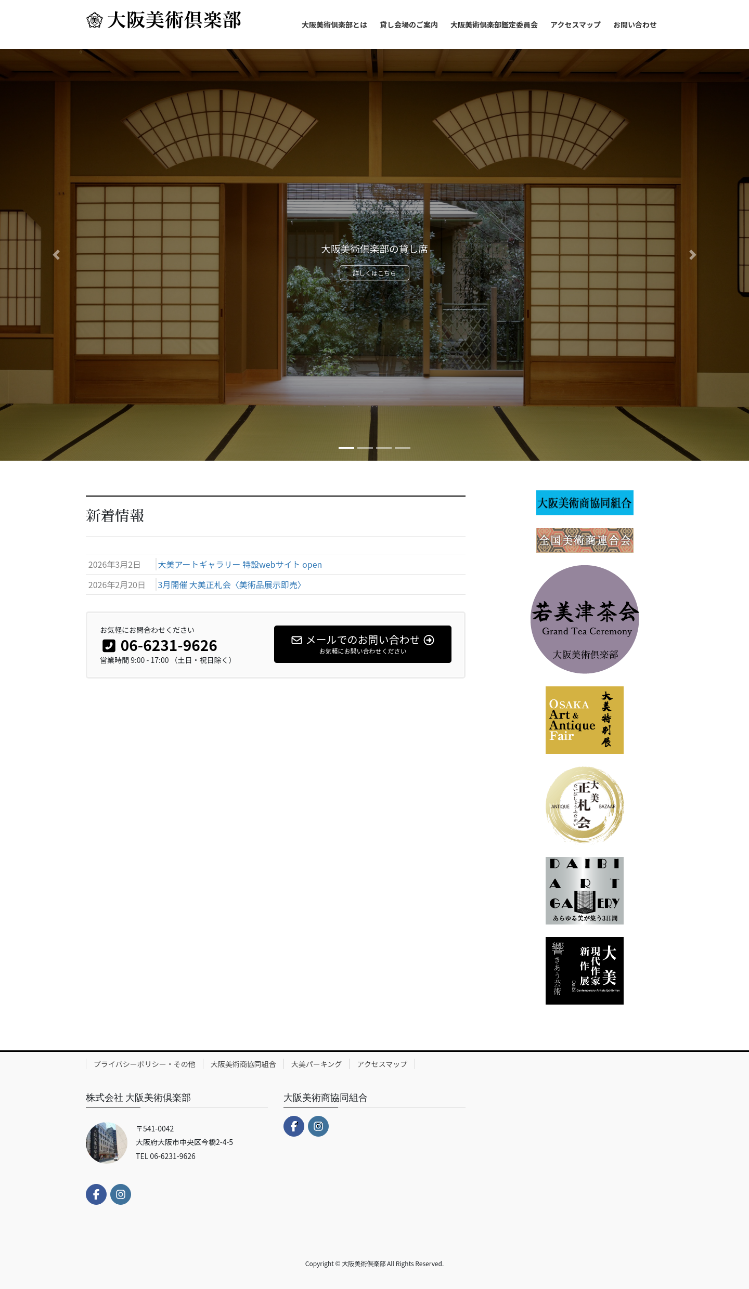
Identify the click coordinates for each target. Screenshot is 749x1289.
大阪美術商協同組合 (243, 1064)
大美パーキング (316, 1064)
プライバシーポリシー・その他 (145, 1064)
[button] (56, 255)
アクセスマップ (382, 1064)
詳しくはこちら (375, 275)
